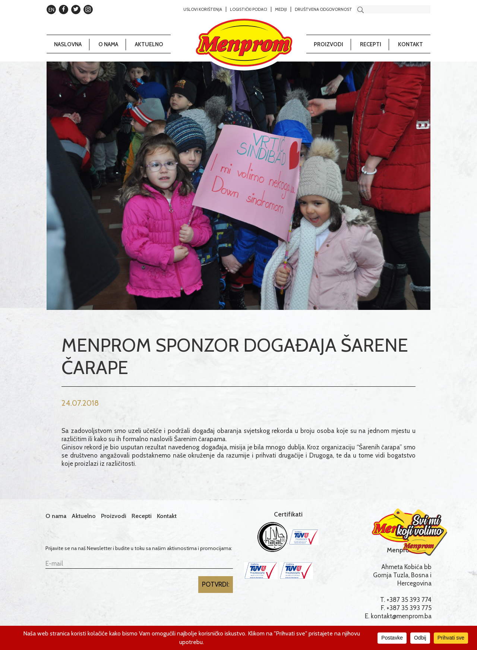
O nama (108, 44)
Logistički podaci (248, 9)
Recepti (370, 44)
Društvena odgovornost (323, 9)
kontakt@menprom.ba (401, 616)
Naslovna (68, 44)
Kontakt (410, 44)
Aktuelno (149, 44)
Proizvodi (328, 44)
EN (51, 10)
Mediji (281, 9)
